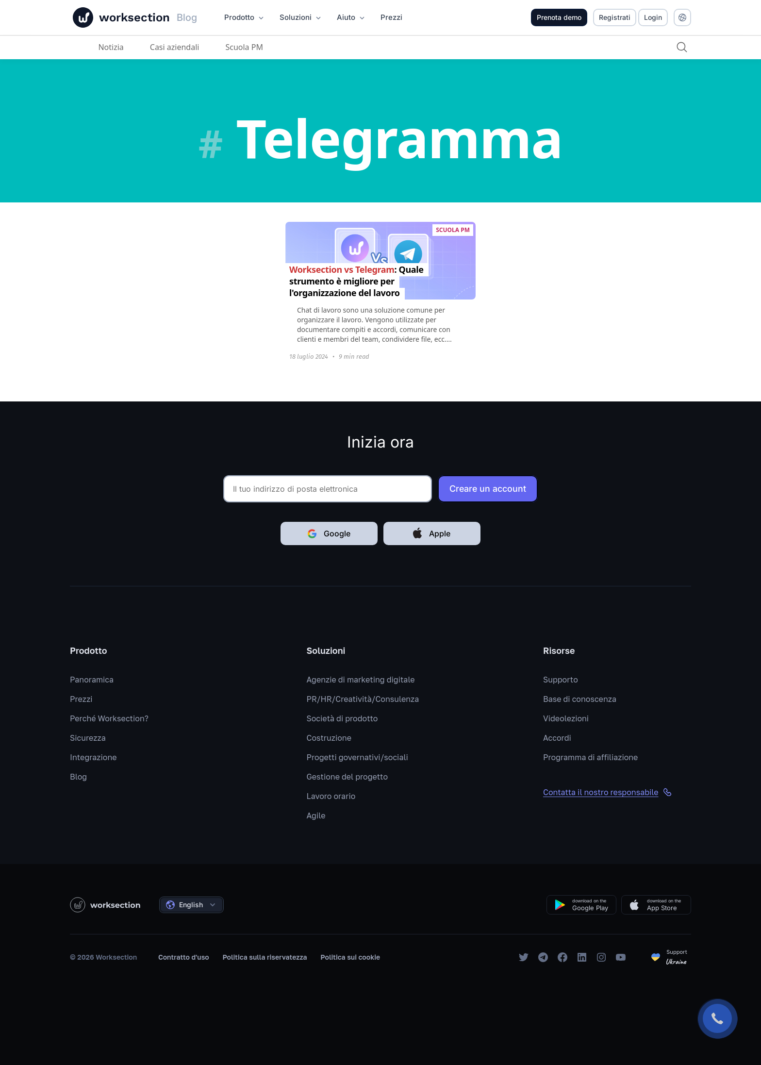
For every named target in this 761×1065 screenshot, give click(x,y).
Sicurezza (88, 738)
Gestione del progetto (347, 777)
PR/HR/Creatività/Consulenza (363, 699)
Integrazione (93, 757)
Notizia (110, 47)
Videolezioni (566, 718)
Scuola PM (244, 47)
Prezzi (81, 699)
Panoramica (92, 679)
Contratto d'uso (183, 957)
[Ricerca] (681, 47)
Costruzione (329, 738)
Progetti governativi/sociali (357, 757)
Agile (316, 815)
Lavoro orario (331, 796)
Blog (78, 777)
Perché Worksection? (109, 718)
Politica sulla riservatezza (264, 957)
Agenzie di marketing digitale (361, 679)
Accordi (557, 738)
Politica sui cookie (350, 957)
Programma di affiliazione (590, 757)
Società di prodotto (342, 718)
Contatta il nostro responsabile (607, 792)
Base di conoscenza (579, 699)
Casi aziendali (174, 47)
